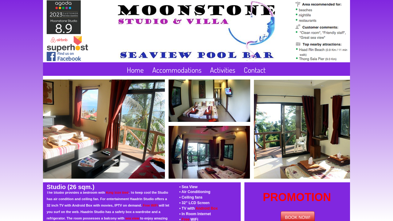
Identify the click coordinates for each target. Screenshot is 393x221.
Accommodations (176, 70)
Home (135, 70)
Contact (255, 70)
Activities (222, 70)
